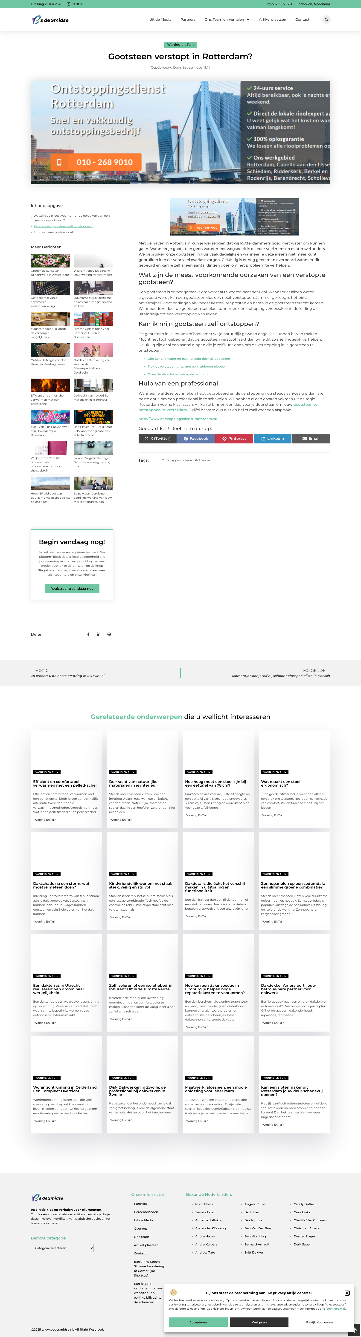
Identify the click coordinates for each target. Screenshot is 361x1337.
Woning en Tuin (180, 45)
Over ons (141, 1228)
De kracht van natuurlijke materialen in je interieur (133, 783)
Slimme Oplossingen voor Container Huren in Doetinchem (91, 333)
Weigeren (259, 1323)
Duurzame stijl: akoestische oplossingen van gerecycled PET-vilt (93, 302)
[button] (347, 1294)
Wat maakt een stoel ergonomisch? (280, 783)
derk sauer (302, 1244)
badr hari (252, 1212)
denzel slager (304, 1236)
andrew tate (205, 1252)
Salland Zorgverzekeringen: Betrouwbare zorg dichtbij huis (92, 462)
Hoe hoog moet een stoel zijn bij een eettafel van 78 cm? (215, 783)
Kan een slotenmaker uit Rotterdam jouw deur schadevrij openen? (292, 1091)
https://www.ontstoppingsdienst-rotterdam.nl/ (178, 419)
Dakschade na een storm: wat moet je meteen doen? (61, 885)
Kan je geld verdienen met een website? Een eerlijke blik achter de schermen (148, 1293)
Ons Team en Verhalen (227, 20)
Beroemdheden (146, 1212)
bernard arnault (257, 1244)
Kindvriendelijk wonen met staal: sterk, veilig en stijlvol (140, 885)
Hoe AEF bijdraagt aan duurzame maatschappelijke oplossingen (50, 497)
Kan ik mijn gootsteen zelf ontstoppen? (63, 226)
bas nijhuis (253, 1220)
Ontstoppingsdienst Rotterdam (187, 460)
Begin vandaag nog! (72, 542)
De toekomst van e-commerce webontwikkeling (44, 302)
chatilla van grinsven (310, 1220)
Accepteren (198, 1323)
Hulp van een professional (53, 232)
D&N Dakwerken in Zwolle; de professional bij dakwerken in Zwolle (137, 1091)
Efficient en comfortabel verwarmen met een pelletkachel (47, 399)
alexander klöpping (210, 1228)
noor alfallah (205, 1204)
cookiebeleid (335, 1309)
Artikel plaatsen (272, 19)
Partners (187, 19)
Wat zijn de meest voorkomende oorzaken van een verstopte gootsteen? (72, 218)
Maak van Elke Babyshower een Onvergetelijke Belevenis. (50, 431)
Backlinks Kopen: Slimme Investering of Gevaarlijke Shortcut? (149, 1268)
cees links (302, 1212)
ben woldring (255, 1236)
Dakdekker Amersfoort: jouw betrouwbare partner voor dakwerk (288, 989)
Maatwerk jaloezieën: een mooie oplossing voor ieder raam (216, 1089)
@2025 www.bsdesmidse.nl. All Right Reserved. (67, 1329)
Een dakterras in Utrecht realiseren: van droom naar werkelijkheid (58, 989)
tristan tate (204, 1212)
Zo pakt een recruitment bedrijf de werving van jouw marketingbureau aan (93, 497)
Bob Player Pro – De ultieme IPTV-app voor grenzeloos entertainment (93, 431)
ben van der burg (258, 1228)
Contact (302, 19)
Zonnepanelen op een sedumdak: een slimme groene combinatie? (293, 885)
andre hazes (205, 1236)
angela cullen (255, 1204)
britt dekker (254, 1252)
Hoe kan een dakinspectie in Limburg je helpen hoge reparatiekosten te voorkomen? (215, 989)
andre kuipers (206, 1244)
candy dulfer (304, 1204)
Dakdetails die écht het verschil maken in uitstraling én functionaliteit (215, 887)
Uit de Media (160, 19)
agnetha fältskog (209, 1220)
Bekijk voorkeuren (320, 1323)
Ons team (141, 1237)
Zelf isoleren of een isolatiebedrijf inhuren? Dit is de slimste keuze (141, 987)
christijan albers (306, 1228)
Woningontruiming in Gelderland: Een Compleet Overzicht (65, 1089)
